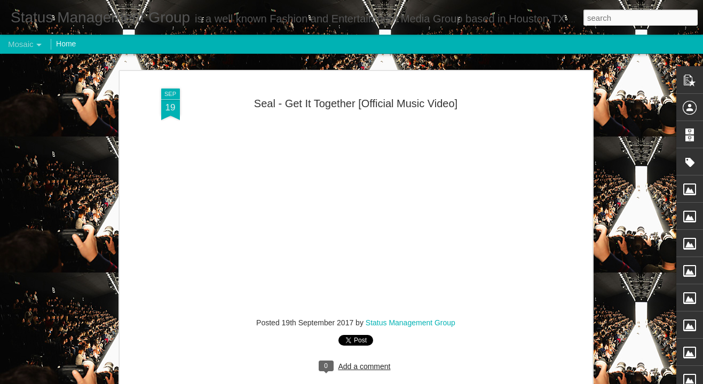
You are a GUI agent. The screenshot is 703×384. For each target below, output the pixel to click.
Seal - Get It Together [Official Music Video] (355, 94)
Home (66, 43)
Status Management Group (410, 313)
